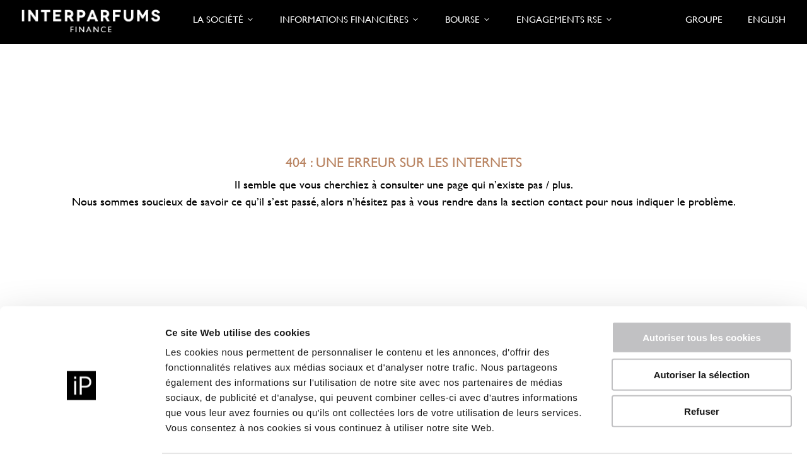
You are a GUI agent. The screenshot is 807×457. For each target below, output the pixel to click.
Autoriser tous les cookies (701, 291)
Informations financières (350, 19)
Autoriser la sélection (702, 328)
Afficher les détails (694, 432)
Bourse (468, 19)
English (767, 19)
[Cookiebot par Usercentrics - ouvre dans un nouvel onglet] (81, 432)
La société (224, 19)
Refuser (701, 364)
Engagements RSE (564, 19)
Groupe (704, 19)
